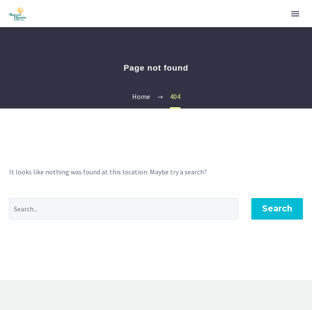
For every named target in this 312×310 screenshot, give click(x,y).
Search (277, 209)
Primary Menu (295, 13)
